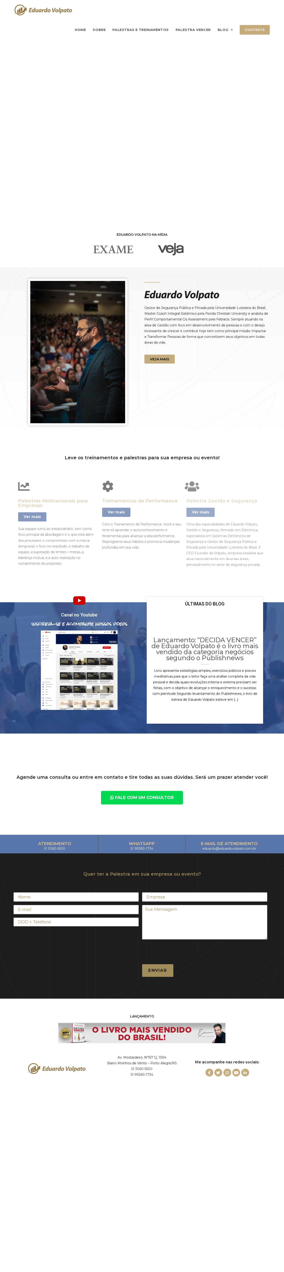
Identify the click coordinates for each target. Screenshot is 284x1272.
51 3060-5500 (141, 1069)
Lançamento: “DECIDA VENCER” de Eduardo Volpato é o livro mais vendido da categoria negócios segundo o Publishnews (205, 649)
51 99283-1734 (142, 1075)
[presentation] (177, 952)
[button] (159, 359)
